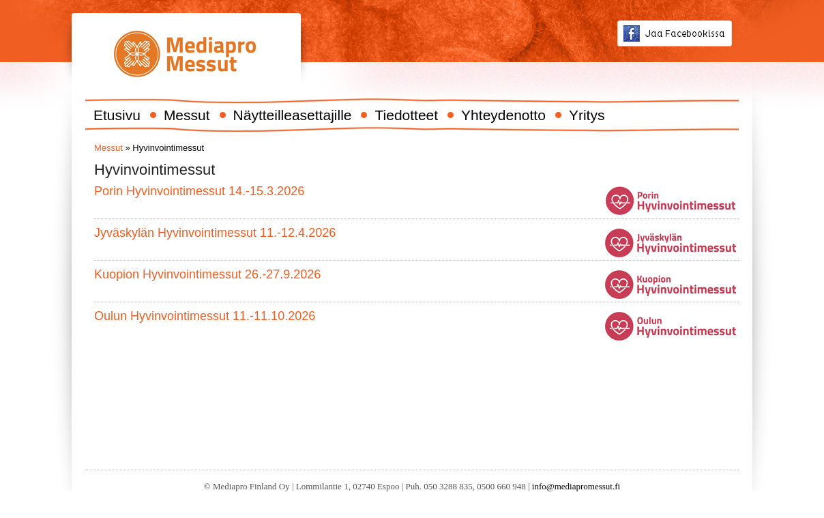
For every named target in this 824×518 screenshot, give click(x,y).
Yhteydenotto (503, 115)
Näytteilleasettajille (292, 115)
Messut (187, 115)
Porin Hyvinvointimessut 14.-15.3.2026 (199, 191)
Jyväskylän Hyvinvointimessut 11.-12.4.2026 (215, 233)
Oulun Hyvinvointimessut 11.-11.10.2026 (204, 316)
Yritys (587, 115)
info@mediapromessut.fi (576, 486)
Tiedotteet (406, 115)
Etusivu (117, 115)
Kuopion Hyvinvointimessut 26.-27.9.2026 (207, 274)
